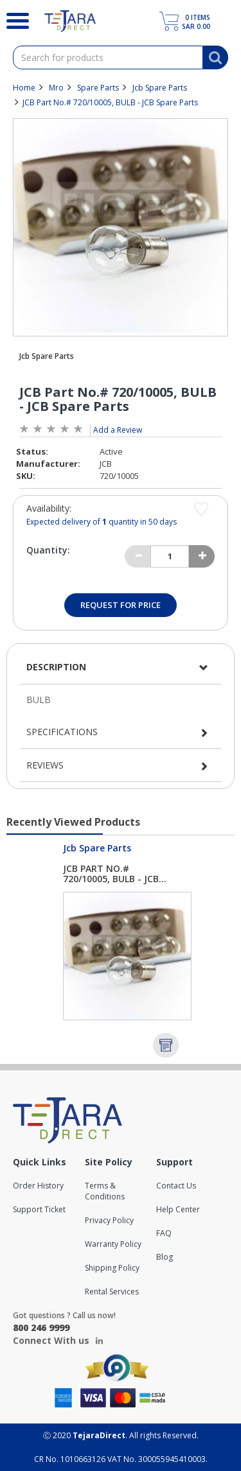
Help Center (178, 1209)
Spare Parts (98, 87)
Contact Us (176, 1185)
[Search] (12, 19)
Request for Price (120, 605)
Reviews (45, 765)
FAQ (164, 1233)
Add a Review (117, 429)
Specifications (62, 732)
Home (24, 87)
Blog (164, 1256)
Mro (56, 87)
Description (56, 667)
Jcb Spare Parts (159, 87)
